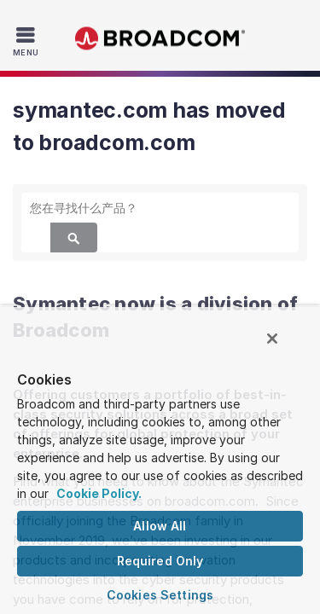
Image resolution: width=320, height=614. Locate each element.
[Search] (73, 237)
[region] (160, 463)
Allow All (159, 525)
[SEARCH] (160, 208)
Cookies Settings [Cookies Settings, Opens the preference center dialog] (160, 595)
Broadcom (160, 38)
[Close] (284, 346)
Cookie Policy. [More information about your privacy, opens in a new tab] (99, 493)
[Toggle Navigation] (28, 41)
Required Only (160, 560)
